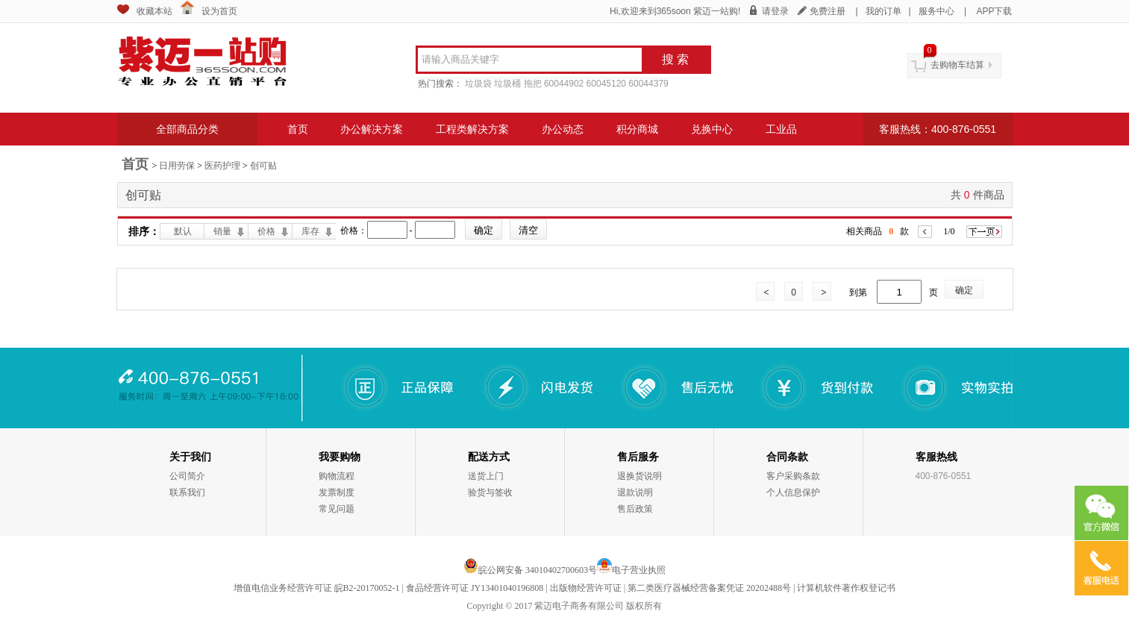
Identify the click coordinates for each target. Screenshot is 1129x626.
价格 (266, 231)
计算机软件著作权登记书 (846, 588)
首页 (297, 129)
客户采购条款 (793, 476)
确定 (964, 290)
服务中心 (936, 11)
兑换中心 (712, 129)
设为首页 (219, 11)
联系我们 (187, 492)
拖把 (533, 83)
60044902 (564, 83)
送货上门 (486, 476)
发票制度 (336, 492)
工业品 (781, 129)
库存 (310, 231)
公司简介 (187, 476)
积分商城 (637, 129)
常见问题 (336, 509)
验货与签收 (490, 492)
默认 (183, 231)
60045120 (606, 83)
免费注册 (827, 11)
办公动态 (563, 129)
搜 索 (675, 59)
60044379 (648, 83)
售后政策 (635, 509)
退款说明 (635, 492)
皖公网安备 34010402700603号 (530, 570)
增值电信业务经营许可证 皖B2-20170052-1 (317, 588)
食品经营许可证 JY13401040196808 (474, 588)
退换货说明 (639, 476)
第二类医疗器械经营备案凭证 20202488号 (709, 588)
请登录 (775, 11)
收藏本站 (154, 11)
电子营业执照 (639, 570)
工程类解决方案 (472, 129)
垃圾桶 (507, 83)
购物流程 (336, 476)
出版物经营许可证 (586, 588)
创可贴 (263, 165)
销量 (222, 231)
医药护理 (222, 165)
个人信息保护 (793, 492)
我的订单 (883, 11)
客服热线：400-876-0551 (937, 129)
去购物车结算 (957, 65)
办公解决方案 (371, 129)
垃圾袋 (478, 83)
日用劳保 (177, 165)
